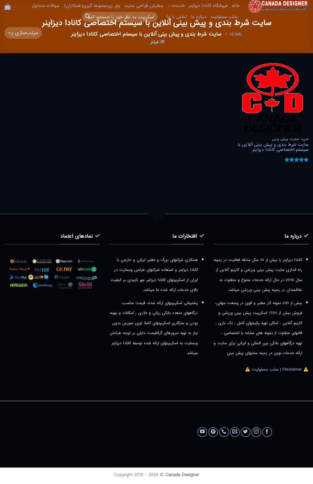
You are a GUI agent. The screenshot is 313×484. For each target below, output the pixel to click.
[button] (7, 6)
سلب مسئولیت (224, 17)
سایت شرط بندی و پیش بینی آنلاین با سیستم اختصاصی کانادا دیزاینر (273, 147)
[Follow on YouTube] (202, 432)
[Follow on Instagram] (256, 432)
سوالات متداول (45, 6)
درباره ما (199, 17)
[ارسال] (88, 17)
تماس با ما (177, 17)
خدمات (176, 6)
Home (236, 34)
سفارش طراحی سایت (143, 6)
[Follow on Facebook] (267, 432)
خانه (236, 6)
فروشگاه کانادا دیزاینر (208, 6)
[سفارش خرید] (23, 33)
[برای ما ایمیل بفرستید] (235, 432)
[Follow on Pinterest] (213, 432)
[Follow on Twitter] (246, 432)
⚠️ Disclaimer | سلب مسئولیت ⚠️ (277, 369)
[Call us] (224, 432)
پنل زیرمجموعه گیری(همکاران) (92, 6)
